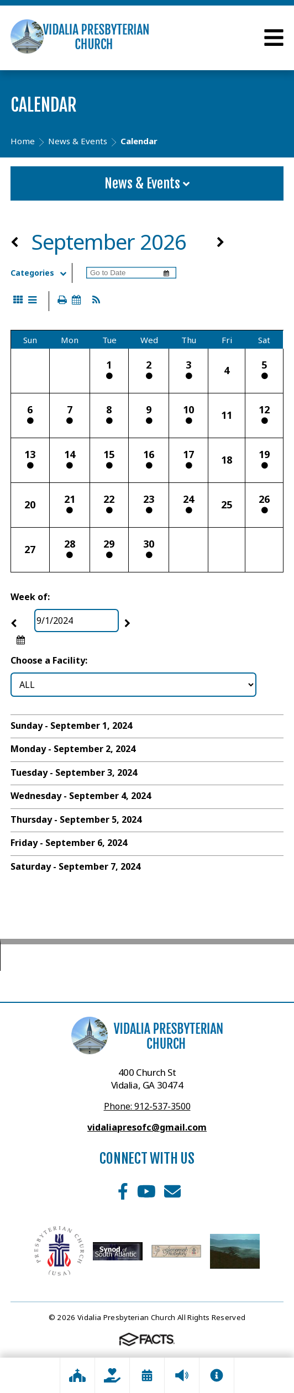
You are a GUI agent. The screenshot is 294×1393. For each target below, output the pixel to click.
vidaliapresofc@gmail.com (147, 1127)
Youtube (146, 1191)
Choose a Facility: (49, 660)
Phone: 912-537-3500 (147, 1106)
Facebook (123, 1191)
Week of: (30, 597)
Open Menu (274, 37)
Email (172, 1191)
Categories (41, 273)
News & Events (147, 183)
